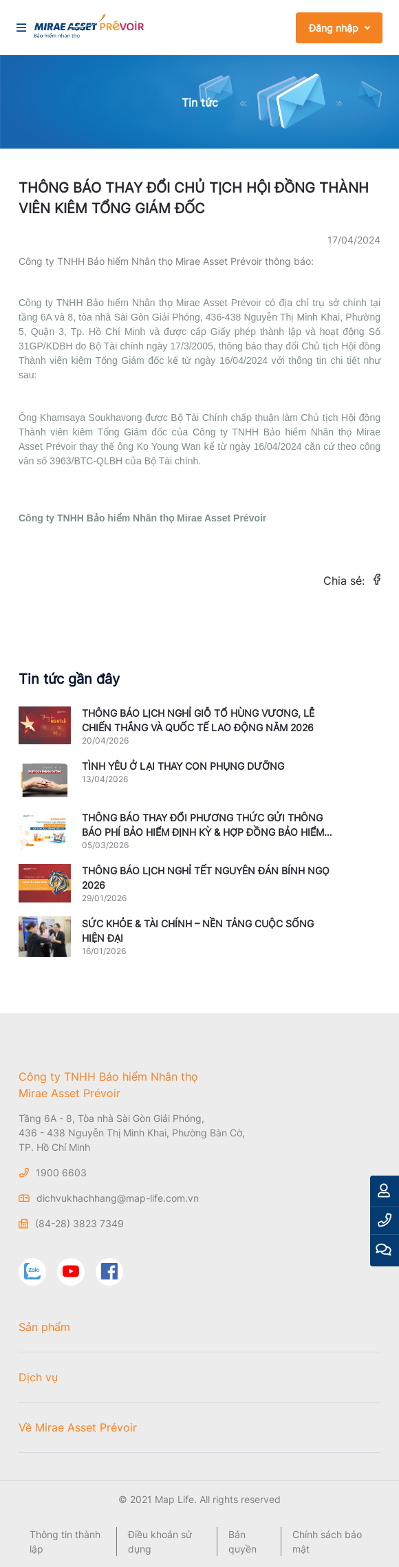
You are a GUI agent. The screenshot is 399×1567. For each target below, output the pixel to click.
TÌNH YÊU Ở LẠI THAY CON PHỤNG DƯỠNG (183, 766)
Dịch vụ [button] (38, 1377)
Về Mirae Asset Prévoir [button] (78, 1427)
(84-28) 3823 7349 (79, 1223)
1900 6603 (61, 1172)
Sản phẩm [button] (44, 1327)
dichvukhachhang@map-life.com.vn (117, 1198)
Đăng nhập (333, 28)
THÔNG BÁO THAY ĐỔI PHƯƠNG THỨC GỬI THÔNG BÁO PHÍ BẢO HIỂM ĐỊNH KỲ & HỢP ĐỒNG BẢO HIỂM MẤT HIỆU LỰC (203, 832)
